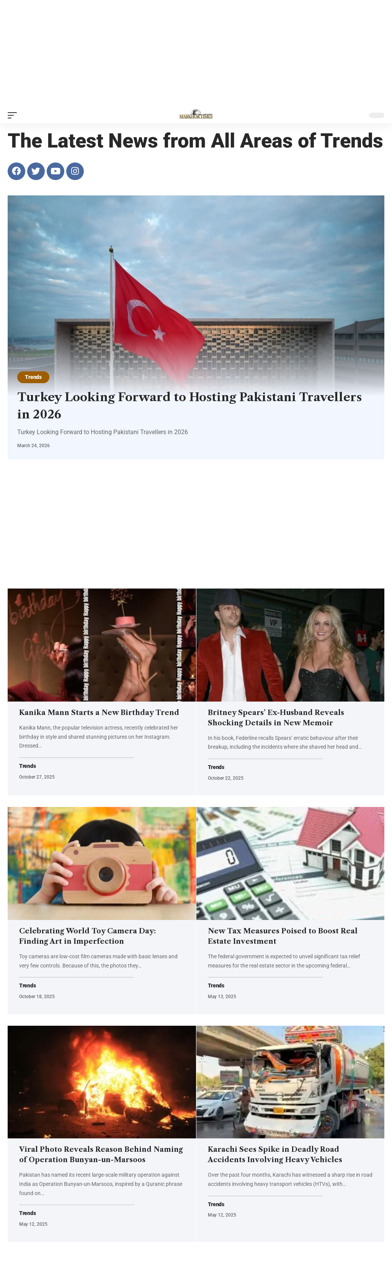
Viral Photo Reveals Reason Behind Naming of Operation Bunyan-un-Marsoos (91, 1168)
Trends (33, 377)
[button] (14, 115)
